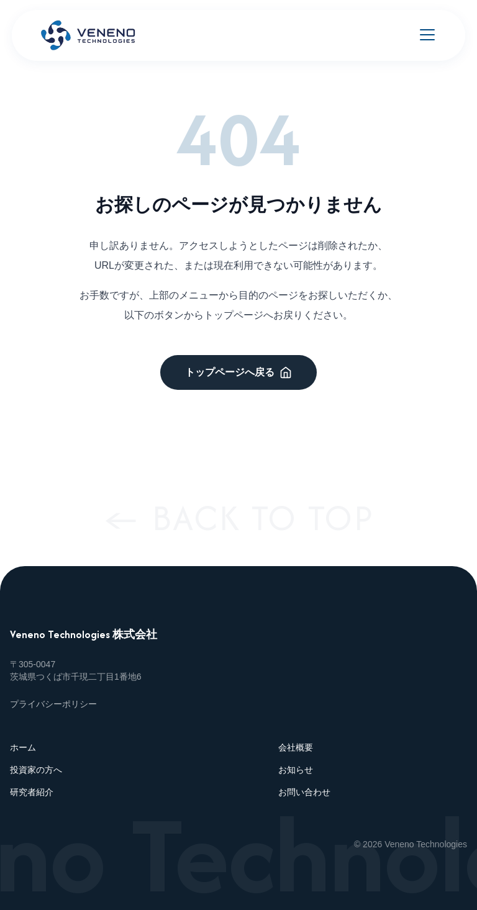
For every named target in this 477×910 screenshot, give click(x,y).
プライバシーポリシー (53, 704)
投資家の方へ (36, 770)
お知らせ (295, 770)
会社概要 (295, 747)
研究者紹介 (31, 792)
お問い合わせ (304, 792)
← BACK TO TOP (239, 517)
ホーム (23, 747)
